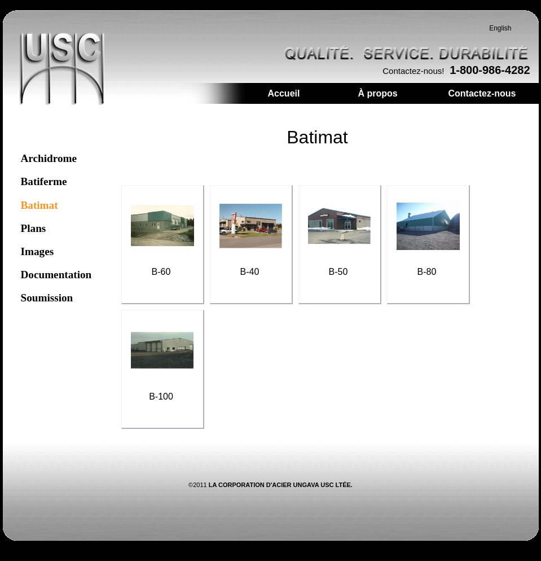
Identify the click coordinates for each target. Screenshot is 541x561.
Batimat (39, 205)
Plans (33, 228)
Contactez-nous (482, 93)
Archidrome (49, 158)
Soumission (47, 298)
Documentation (56, 274)
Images (37, 251)
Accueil (284, 93)
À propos (378, 93)
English (500, 28)
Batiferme (44, 181)
